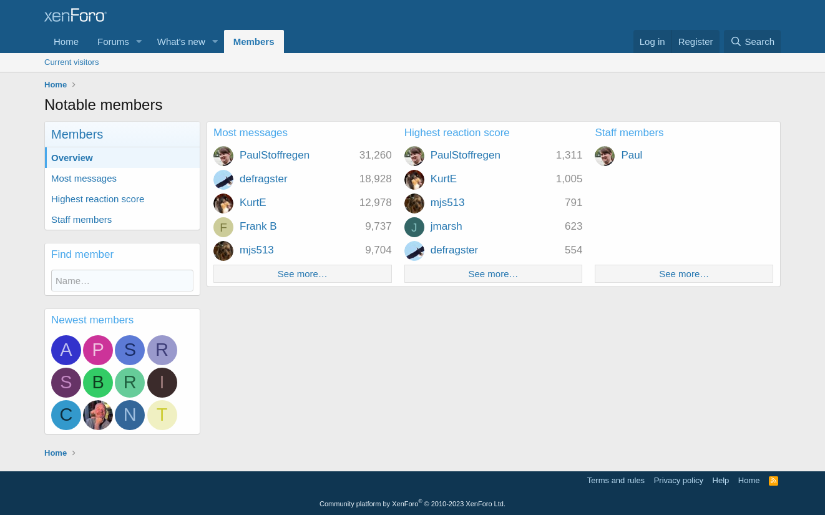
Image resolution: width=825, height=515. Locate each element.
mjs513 (257, 250)
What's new (181, 41)
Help (721, 480)
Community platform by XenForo (412, 504)
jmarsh (446, 226)
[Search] (752, 41)
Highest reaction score (97, 199)
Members (254, 41)
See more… (303, 273)
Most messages (84, 178)
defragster (264, 179)
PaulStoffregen (275, 155)
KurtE (253, 202)
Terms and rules (616, 480)
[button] (139, 41)
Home (66, 41)
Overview (72, 157)
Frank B (258, 226)
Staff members (81, 219)
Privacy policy (678, 480)
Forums (113, 41)
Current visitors (71, 62)
